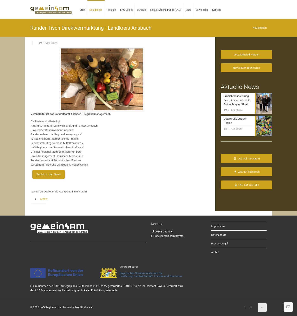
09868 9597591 (164, 231)
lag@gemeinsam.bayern (169, 235)
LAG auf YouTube (246, 184)
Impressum (218, 226)
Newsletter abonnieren (246, 67)
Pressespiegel (219, 243)
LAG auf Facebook (246, 171)
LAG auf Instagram (246, 158)
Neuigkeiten (260, 27)
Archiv (43, 198)
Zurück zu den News (49, 174)
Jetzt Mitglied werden (246, 54)
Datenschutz (218, 234)
